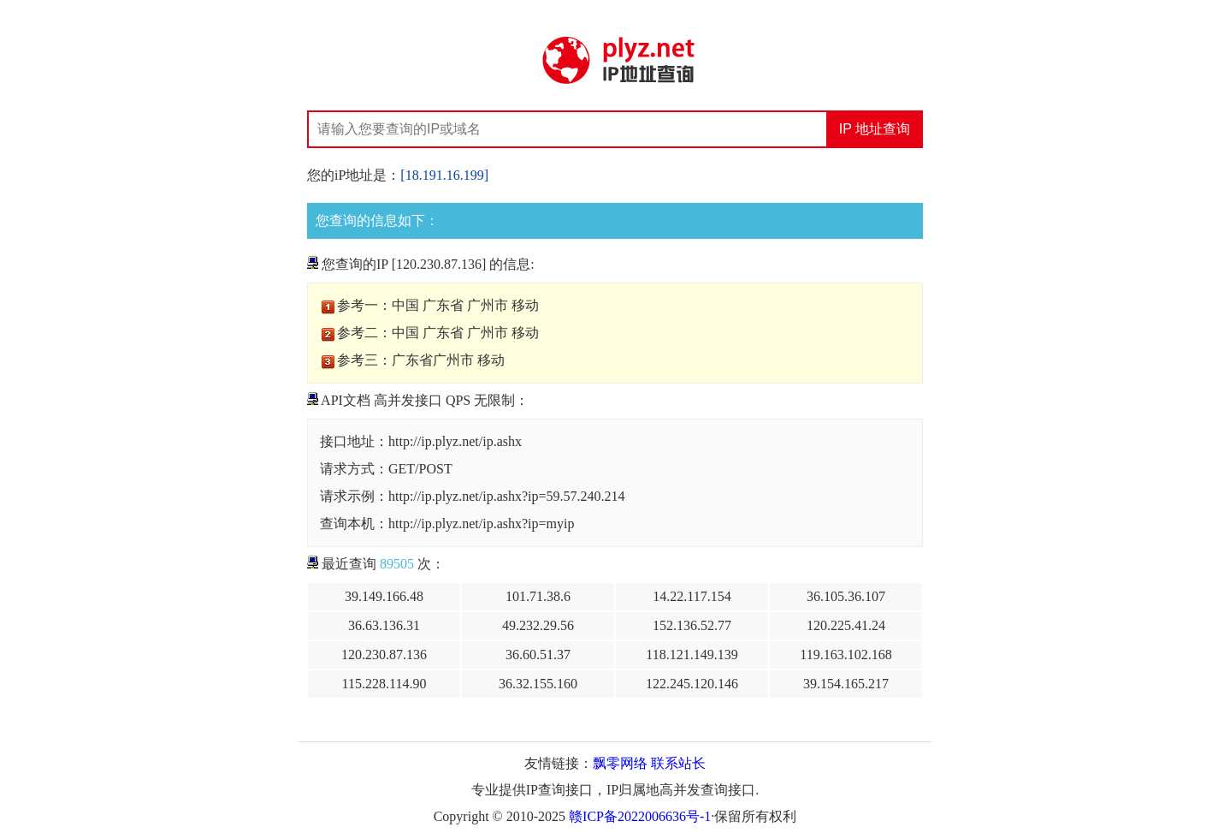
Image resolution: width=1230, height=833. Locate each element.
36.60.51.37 (538, 654)
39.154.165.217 (846, 683)
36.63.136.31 (384, 625)
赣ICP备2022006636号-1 (640, 816)
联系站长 (678, 763)
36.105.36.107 (846, 596)
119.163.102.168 (845, 654)
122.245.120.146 (692, 683)
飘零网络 (620, 763)
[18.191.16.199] (444, 175)
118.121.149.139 (691, 654)
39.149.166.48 (384, 596)
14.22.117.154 (691, 596)
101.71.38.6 (538, 596)
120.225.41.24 (846, 625)
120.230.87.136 (384, 654)
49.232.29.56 (538, 625)
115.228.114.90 (384, 683)
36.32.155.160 (538, 683)
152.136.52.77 (692, 625)
